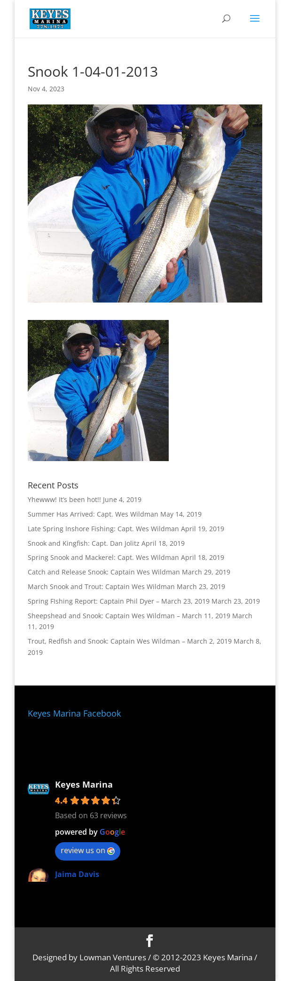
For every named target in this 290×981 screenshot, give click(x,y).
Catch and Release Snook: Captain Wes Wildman (104, 571)
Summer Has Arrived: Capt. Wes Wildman (93, 514)
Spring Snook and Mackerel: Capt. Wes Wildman (103, 557)
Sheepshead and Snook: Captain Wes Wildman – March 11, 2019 (129, 615)
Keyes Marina (84, 784)
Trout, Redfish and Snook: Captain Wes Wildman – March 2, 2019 (130, 641)
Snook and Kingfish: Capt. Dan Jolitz (84, 543)
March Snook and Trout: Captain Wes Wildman (101, 586)
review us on (88, 850)
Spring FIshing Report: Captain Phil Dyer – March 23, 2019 (119, 601)
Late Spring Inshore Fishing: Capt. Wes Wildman (103, 528)
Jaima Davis (77, 874)
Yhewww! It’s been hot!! (64, 499)
